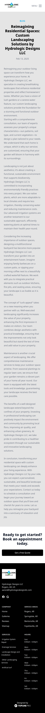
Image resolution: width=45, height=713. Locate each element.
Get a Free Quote (22, 552)
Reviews (5, 621)
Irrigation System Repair (8, 640)
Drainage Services (9, 647)
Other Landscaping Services (9, 661)
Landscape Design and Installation (10, 653)
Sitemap (5, 626)
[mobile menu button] (40, 6)
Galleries (6, 616)
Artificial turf (7, 667)
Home (4, 611)
